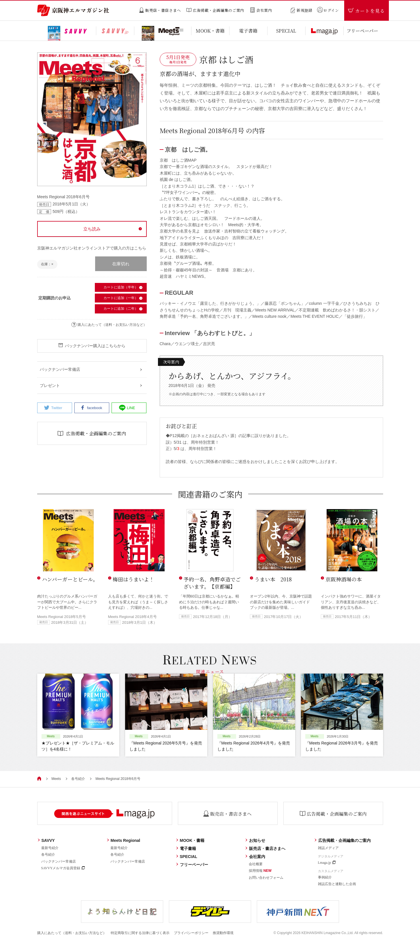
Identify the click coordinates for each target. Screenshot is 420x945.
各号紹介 (78, 779)
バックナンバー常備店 (58, 861)
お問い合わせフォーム (266, 878)
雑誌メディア (328, 848)
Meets (56, 779)
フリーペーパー (192, 864)
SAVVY (46, 840)
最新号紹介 (50, 848)
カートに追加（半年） (120, 287)
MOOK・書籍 (190, 840)
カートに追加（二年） (120, 309)
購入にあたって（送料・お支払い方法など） (109, 324)
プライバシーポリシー (191, 933)
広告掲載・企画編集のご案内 (342, 840)
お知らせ (255, 840)
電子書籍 (186, 848)
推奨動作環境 (223, 933)
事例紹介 (325, 877)
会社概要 (256, 864)
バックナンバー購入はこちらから (91, 345)
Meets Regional (123, 840)
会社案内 (255, 856)
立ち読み (92, 228)
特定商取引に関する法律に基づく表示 (140, 933)
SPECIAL (186, 856)
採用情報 (260, 871)
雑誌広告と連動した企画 (337, 884)
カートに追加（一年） (120, 298)
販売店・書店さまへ (265, 848)
